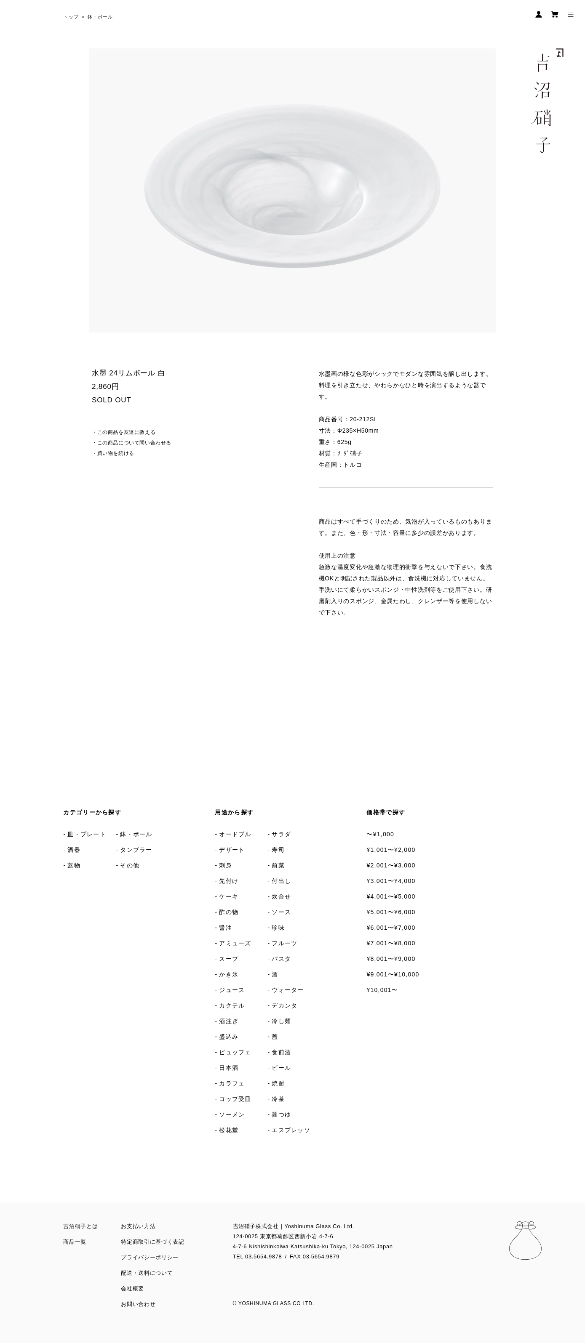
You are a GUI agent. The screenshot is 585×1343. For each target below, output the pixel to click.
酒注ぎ (228, 1021)
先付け (228, 881)
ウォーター (288, 990)
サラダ (281, 834)
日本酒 (228, 1067)
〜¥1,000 (380, 834)
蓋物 (73, 865)
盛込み (228, 1036)
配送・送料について (147, 1273)
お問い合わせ (138, 1304)
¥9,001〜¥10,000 (392, 974)
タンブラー (136, 849)
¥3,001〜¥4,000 (390, 881)
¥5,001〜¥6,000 (390, 912)
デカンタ (284, 1005)
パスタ (281, 958)
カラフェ (232, 1083)
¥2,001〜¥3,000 (390, 865)
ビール (281, 1067)
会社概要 (132, 1288)
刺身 (225, 865)
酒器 (73, 849)
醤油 (225, 927)
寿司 (278, 849)
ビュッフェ (235, 1052)
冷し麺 (281, 1021)
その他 (129, 865)
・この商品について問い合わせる (131, 443)
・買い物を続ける (113, 453)
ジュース (232, 990)
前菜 (278, 865)
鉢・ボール (100, 16)
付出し (281, 881)
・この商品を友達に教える (123, 432)
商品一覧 (74, 1242)
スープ (228, 958)
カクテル (232, 1005)
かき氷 (228, 974)
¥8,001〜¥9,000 (390, 958)
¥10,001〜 (382, 990)
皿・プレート (86, 834)
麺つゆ (281, 1114)
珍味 (278, 927)
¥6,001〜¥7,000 (390, 927)
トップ (70, 16)
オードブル (235, 834)
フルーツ (284, 943)
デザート (232, 849)
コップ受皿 (235, 1099)
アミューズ (235, 943)
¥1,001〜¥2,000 (390, 849)
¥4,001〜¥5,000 (390, 896)
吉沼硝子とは (80, 1226)
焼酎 (278, 1083)
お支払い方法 (138, 1226)
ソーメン (232, 1114)
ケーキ (228, 896)
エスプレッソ (291, 1130)
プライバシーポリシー (150, 1257)
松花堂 (228, 1130)
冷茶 (278, 1099)
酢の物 (228, 912)
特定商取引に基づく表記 (152, 1242)
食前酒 (281, 1052)
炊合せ (281, 896)
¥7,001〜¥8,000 (390, 943)
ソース (281, 912)
